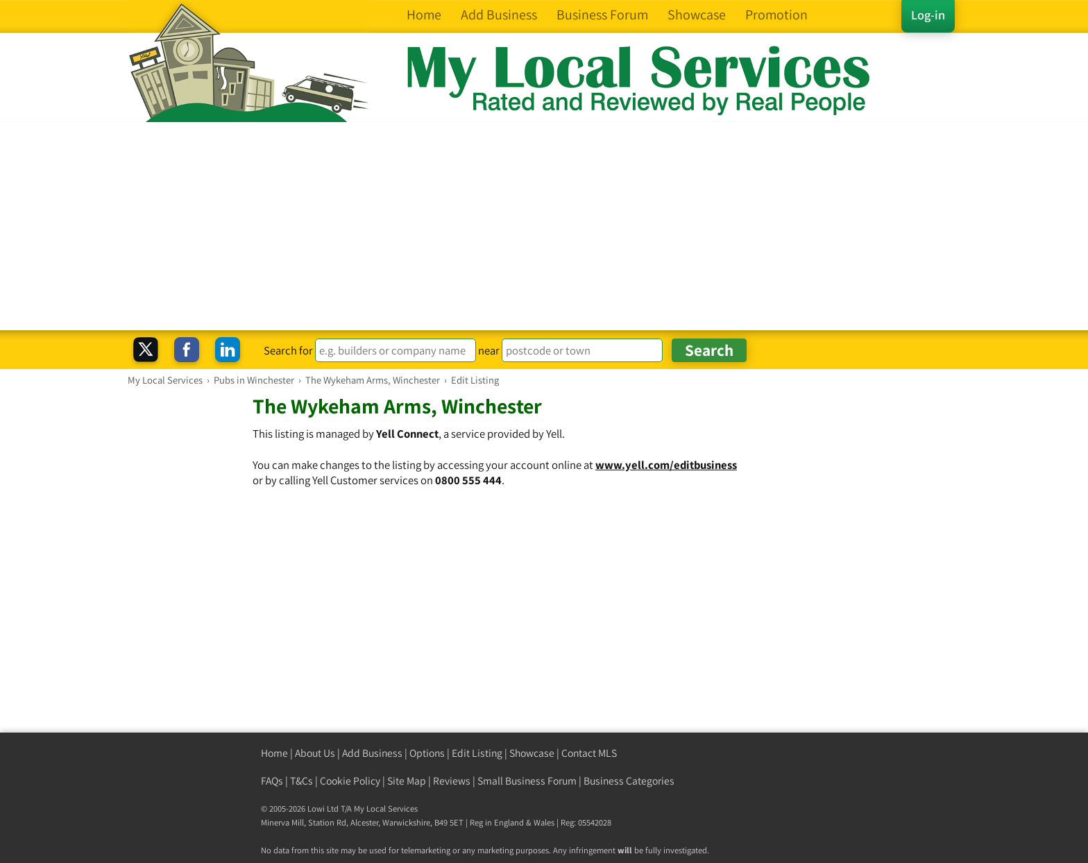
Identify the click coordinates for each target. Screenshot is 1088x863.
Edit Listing (477, 753)
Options (427, 753)
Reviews (451, 780)
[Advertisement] (544, 226)
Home (274, 753)
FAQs (272, 780)
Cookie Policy (350, 780)
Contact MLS (589, 753)
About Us (315, 753)
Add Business (372, 753)
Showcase (531, 753)
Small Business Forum (527, 780)
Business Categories (629, 780)
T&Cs (301, 780)
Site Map (406, 780)
